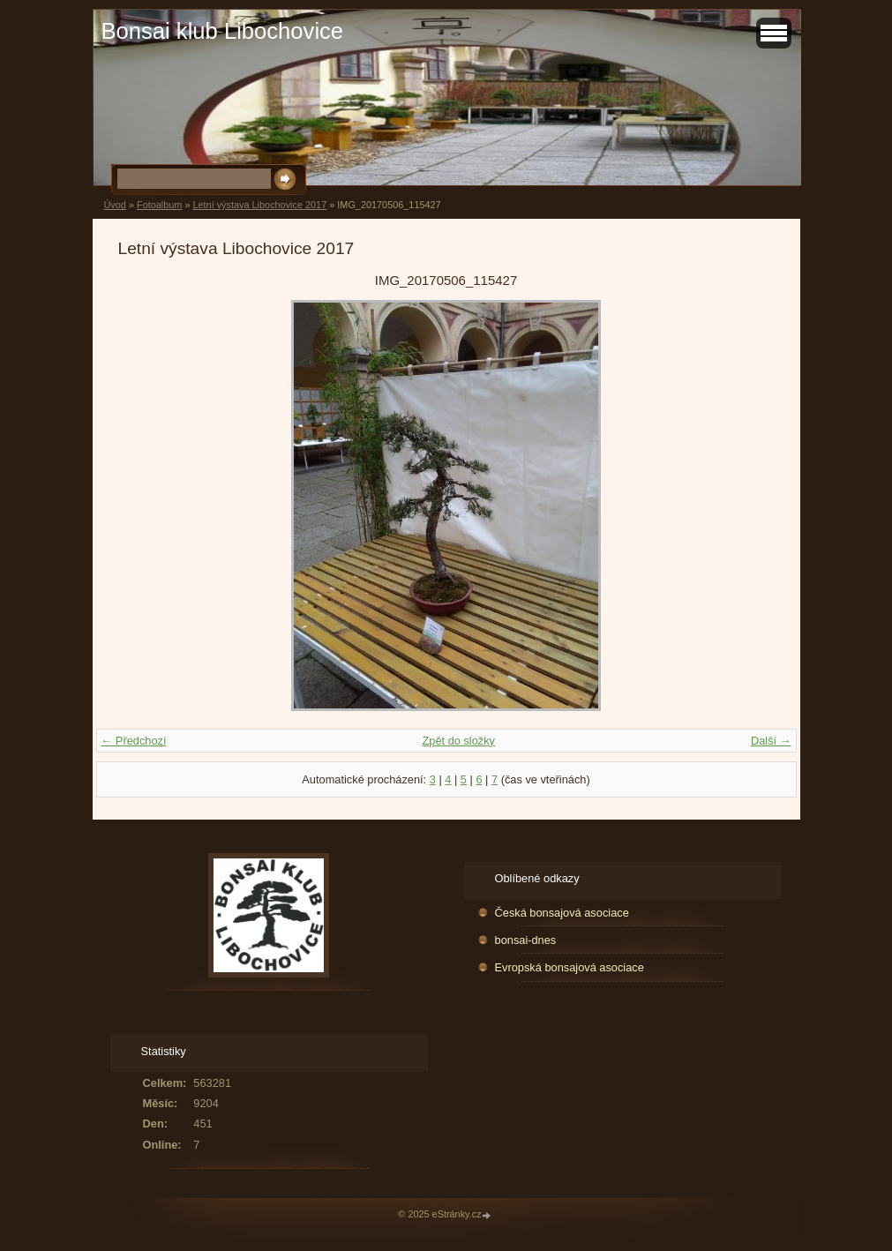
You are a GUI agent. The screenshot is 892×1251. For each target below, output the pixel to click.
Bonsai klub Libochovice (222, 31)
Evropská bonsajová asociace (569, 967)
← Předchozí (134, 740)
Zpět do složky (458, 740)
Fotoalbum (159, 204)
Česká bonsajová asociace (562, 912)
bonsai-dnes (526, 940)
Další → (771, 740)
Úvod (115, 204)
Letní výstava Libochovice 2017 (259, 204)
